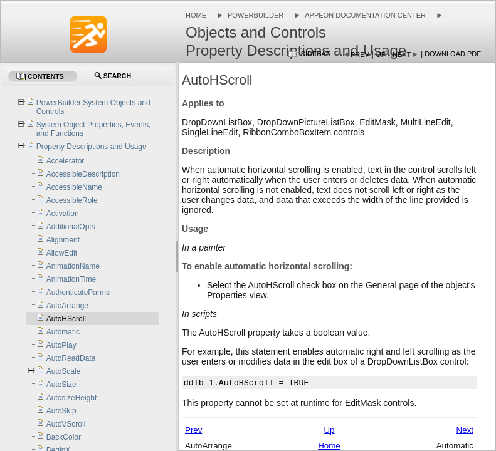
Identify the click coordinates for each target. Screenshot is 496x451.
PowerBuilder (255, 15)
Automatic (63, 332)
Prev (360, 54)
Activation (62, 213)
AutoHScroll (66, 318)
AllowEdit (61, 253)
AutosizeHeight (71, 397)
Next (402, 54)
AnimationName (73, 266)
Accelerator (65, 161)
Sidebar (316, 54)
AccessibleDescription (83, 174)
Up (381, 54)
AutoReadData (71, 358)
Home (196, 15)
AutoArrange (67, 305)
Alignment (63, 240)
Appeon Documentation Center (365, 15)
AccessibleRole (72, 200)
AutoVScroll (66, 424)
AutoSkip (61, 411)
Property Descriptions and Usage (91, 146)
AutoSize (61, 384)
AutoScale (63, 371)
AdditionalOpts (70, 226)
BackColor (63, 437)
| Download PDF (451, 54)
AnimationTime (71, 279)
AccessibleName (74, 187)
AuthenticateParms (78, 292)
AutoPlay (61, 345)
